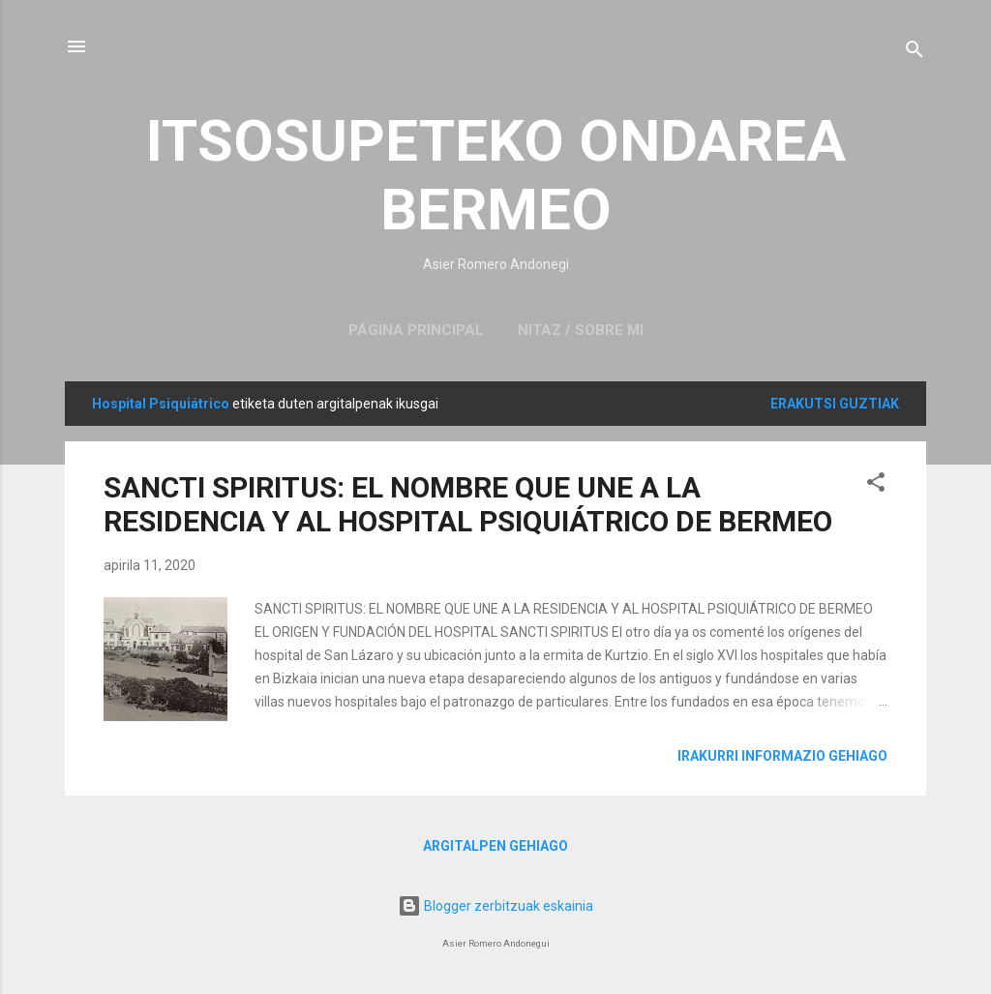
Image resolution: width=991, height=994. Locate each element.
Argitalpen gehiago (495, 846)
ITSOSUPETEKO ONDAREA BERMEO (496, 175)
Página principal (416, 330)
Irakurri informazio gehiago (782, 756)
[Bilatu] (914, 52)
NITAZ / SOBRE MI (581, 330)
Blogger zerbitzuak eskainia (495, 906)
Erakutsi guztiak (834, 403)
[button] (875, 485)
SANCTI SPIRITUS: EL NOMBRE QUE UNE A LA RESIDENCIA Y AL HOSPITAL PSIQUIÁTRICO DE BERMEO (468, 504)
